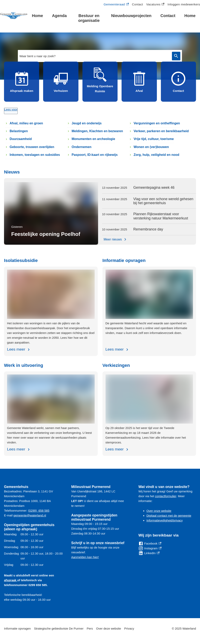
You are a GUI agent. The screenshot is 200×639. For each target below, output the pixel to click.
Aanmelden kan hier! (85, 557)
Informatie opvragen (17, 628)
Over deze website (108, 628)
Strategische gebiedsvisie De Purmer (58, 628)
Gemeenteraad (116, 4)
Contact (137, 4)
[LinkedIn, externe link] (148, 553)
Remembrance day (148, 229)
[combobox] (100, 56)
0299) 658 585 (39, 510)
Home (37, 15)
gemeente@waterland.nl (29, 515)
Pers (90, 628)
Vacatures (155, 4)
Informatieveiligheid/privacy (164, 520)
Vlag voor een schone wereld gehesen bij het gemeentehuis (163, 201)
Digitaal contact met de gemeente (168, 515)
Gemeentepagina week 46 (154, 188)
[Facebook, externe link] (149, 543)
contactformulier (165, 496)
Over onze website (158, 510)
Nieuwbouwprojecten (131, 15)
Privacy (129, 628)
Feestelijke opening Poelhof (45, 234)
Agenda (59, 15)
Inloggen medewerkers (184, 4)
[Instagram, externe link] (149, 548)
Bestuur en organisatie (89, 18)
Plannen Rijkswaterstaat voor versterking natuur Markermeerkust (160, 216)
